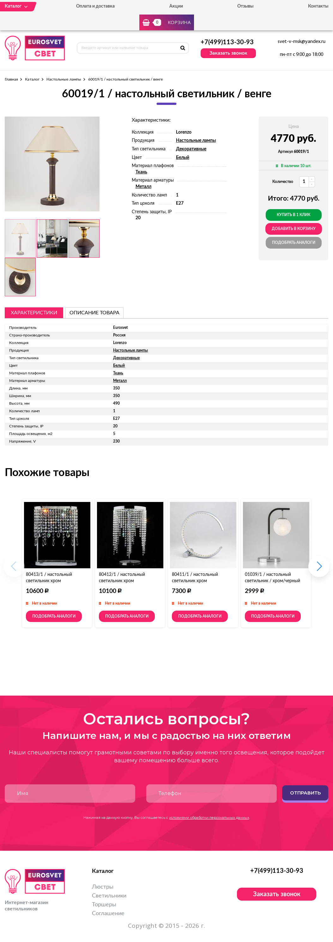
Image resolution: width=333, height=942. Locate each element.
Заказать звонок (228, 53)
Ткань (141, 172)
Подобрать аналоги (293, 243)
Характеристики (34, 312)
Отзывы (245, 6)
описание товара (94, 312)
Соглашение (108, 913)
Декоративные (191, 149)
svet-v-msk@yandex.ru (301, 41)
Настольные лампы (63, 79)
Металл (143, 186)
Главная (11, 79)
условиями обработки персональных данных (209, 817)
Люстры (102, 887)
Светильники (109, 896)
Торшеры (104, 905)
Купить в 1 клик (293, 215)
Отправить (305, 793)
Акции (176, 6)
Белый (182, 157)
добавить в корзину (294, 229)
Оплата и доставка (95, 6)
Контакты (318, 6)
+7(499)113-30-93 (227, 42)
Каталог (32, 79)
